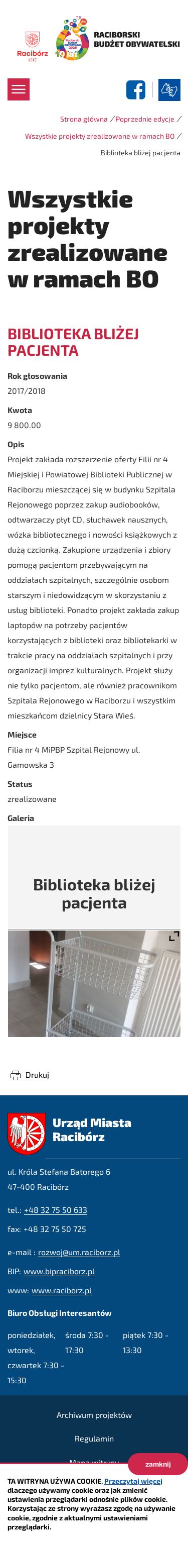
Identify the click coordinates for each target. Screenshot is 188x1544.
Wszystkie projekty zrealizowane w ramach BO (99, 136)
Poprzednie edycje (145, 119)
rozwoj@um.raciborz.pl (79, 1252)
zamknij (158, 1464)
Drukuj (37, 1074)
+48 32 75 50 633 (55, 1209)
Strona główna (84, 119)
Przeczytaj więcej (133, 1481)
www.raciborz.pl (62, 1290)
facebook (137, 90)
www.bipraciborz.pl (59, 1271)
